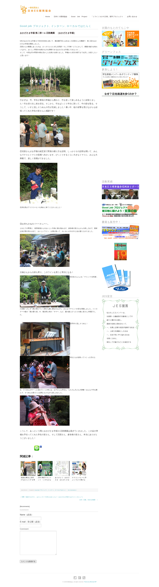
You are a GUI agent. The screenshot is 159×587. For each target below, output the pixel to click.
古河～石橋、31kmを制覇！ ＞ (88, 500)
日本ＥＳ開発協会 (60, 16)
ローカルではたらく (79, 26)
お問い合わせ (132, 16)
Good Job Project (79, 16)
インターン (58, 26)
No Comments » (72, 490)
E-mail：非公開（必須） (30, 522)
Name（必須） (26, 515)
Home (47, 16)
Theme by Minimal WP (90, 582)
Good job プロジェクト (34, 26)
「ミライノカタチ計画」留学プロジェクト (107, 16)
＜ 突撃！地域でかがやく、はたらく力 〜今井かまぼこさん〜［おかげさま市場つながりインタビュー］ (51, 497)
